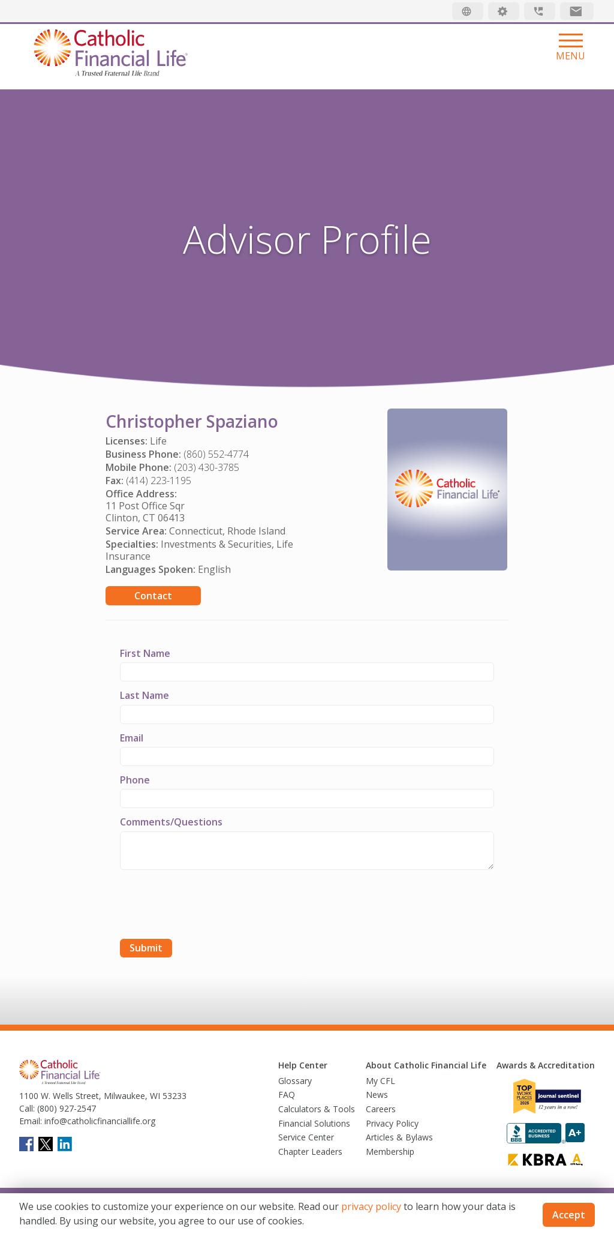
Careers (381, 1109)
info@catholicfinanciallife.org (98, 1121)
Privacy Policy (392, 1123)
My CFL (380, 1080)
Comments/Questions (171, 821)
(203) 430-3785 (206, 467)
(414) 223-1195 (158, 481)
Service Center (306, 1137)
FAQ (286, 1094)
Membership (390, 1151)
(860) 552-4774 (216, 454)
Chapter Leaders (310, 1151)
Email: (30, 1121)
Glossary (295, 1080)
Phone (135, 779)
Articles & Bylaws (399, 1137)
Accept (568, 1214)
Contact (153, 595)
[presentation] (211, 905)
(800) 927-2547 (65, 1108)
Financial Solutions (314, 1123)
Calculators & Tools (316, 1109)
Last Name (144, 695)
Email (131, 737)
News (377, 1094)
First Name (145, 653)
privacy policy (371, 1206)
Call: (27, 1108)
